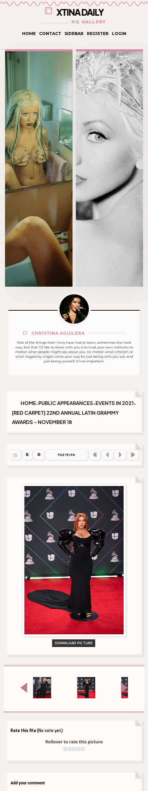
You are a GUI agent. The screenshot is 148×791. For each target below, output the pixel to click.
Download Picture (74, 643)
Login (119, 33)
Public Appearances (65, 403)
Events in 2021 (115, 403)
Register (98, 33)
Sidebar (74, 33)
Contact (50, 33)
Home (29, 33)
